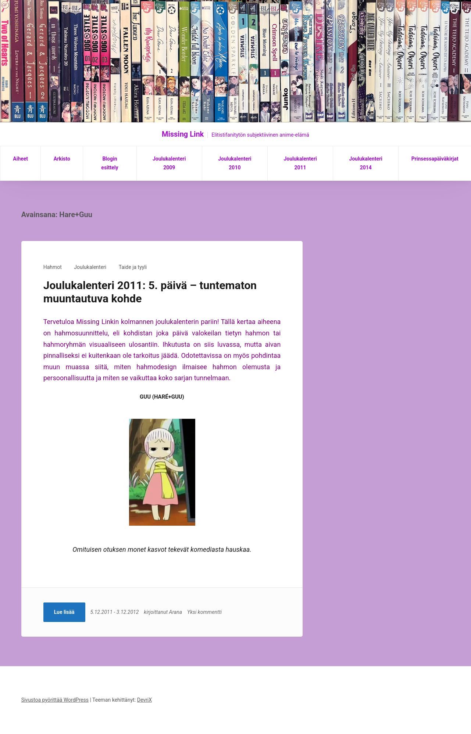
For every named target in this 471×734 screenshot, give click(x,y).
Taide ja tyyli (133, 267)
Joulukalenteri (90, 267)
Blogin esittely (109, 163)
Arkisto (62, 159)
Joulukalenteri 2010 (234, 163)
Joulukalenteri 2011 (300, 163)
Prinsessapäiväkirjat (434, 159)
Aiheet (20, 159)
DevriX (144, 700)
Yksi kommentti (204, 612)
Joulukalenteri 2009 (169, 163)
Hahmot (52, 267)
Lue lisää (64, 612)
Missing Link (183, 134)
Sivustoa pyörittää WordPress (55, 700)
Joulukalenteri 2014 (365, 163)
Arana (175, 612)
